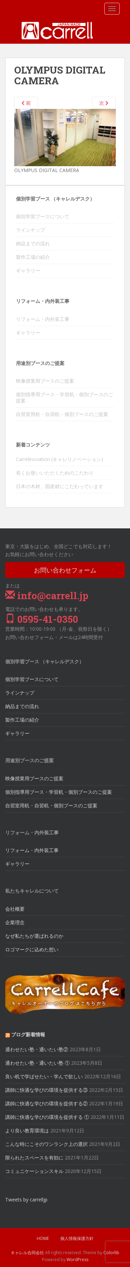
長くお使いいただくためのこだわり (55, 472)
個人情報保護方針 (77, 1238)
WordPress (77, 1259)
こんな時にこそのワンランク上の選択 (46, 1144)
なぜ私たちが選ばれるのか (34, 936)
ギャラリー (28, 270)
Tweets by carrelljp (26, 1199)
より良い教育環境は (27, 1130)
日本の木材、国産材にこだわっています (59, 486)
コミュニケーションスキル (34, 1171)
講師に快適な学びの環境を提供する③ (46, 1090)
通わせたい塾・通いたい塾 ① (37, 1063)
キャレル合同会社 (27, 1253)
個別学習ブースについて (42, 216)
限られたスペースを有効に (34, 1157)
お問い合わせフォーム (65, 570)
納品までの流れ (33, 243)
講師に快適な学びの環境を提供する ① (47, 1117)
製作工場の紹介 (33, 257)
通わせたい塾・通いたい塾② (36, 1049)
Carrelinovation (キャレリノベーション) (59, 459)
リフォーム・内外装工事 (42, 319)
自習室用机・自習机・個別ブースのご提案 (62, 414)
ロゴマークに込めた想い (32, 949)
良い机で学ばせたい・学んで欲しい (44, 1076)
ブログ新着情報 (28, 1034)
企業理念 (15, 922)
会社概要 (15, 908)
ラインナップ (30, 230)
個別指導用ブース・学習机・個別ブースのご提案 (64, 397)
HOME (43, 1238)
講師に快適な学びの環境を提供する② (46, 1103)
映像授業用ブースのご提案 (45, 380)
